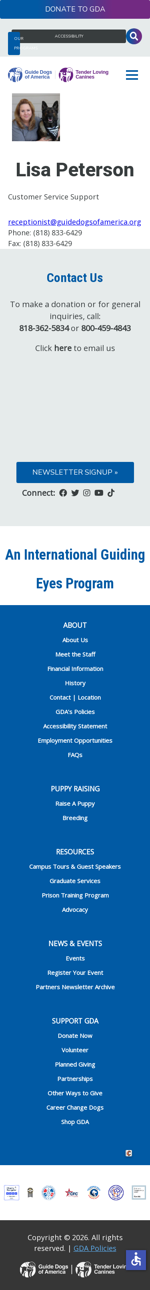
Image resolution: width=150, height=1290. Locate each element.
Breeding (75, 818)
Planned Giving (75, 1064)
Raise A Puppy (75, 803)
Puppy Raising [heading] (75, 788)
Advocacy (75, 909)
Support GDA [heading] (75, 1021)
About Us (75, 640)
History (75, 683)
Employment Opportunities (75, 740)
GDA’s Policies (75, 712)
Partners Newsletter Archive (75, 987)
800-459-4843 (106, 328)
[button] (134, 75)
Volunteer (75, 1050)
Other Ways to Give (75, 1093)
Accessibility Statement (75, 726)
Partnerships (75, 1079)
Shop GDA (75, 1122)
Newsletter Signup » (75, 472)
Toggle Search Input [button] (134, 36)
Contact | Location (75, 697)
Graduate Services (75, 881)
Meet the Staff (75, 654)
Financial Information (75, 669)
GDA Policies (95, 1248)
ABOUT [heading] (75, 625)
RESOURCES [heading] (75, 851)
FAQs (75, 755)
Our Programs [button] (17, 43)
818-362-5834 (44, 328)
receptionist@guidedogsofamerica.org (74, 222)
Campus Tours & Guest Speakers (75, 866)
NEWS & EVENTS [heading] (75, 943)
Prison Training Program (75, 895)
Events (75, 958)
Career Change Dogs (75, 1107)
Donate (60, 9)
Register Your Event (75, 972)
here (63, 348)
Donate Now (75, 1035)
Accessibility (69, 36)
